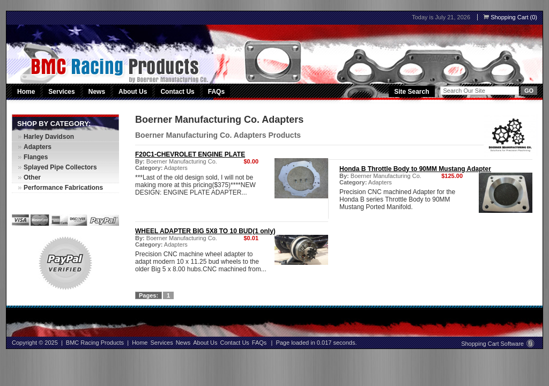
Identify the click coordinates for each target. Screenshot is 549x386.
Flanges (36, 157)
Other (32, 177)
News (96, 91)
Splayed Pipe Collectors (60, 167)
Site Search (411, 91)
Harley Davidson (49, 136)
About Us (132, 91)
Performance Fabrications (63, 187)
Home (26, 91)
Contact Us (177, 91)
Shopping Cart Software (498, 343)
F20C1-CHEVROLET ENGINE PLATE (190, 154)
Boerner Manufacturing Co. (181, 161)
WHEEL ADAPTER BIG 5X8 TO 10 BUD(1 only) (205, 231)
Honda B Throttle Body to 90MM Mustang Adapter (415, 169)
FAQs (216, 91)
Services (62, 91)
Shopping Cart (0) (510, 17)
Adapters (176, 168)
